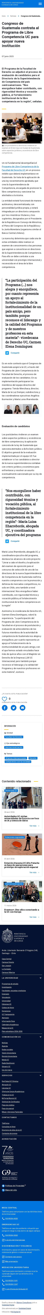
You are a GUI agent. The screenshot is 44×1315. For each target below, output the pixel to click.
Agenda (5, 1046)
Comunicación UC (11, 1037)
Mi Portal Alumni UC (9, 1098)
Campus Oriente (8, 962)
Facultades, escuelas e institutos (14, 991)
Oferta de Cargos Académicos (13, 1091)
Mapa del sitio (9, 1190)
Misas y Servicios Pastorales (12, 1112)
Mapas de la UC (7, 1028)
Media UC (5, 1060)
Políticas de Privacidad (13, 1185)
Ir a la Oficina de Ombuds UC (16, 1289)
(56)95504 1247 (11, 1284)
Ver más (35, 826)
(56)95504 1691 (11, 1280)
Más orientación (11, 1261)
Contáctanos (9, 1117)
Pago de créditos (8, 1105)
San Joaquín (6, 966)
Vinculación (6, 997)
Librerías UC (6, 1088)
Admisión (5, 1018)
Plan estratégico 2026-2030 (12, 1031)
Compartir (15, 353)
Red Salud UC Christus (10, 1081)
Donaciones (6, 1011)
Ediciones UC (6, 1004)
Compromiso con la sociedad (18, 762)
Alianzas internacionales (16, 758)
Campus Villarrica (8, 972)
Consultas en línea (8, 1127)
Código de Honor (8, 1008)
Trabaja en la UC (8, 1095)
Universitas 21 (11, 791)
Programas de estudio (10, 984)
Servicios (7, 1075)
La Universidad (10, 978)
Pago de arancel (8, 1108)
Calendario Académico (10, 1025)
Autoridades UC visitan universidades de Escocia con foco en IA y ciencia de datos (21, 818)
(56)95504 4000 (11, 1218)
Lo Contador (6, 969)
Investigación (7, 987)
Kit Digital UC (16, 1312)
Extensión (5, 994)
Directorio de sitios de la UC (12, 1130)
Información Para (8, 1021)
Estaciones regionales (14, 837)
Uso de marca (7, 1070)
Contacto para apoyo (13, 1257)
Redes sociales (7, 1050)
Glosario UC (6, 1067)
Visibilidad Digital (8, 1305)
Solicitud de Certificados (11, 1102)
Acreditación (9, 1139)
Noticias (13, 16)
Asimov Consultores (24, 1303)
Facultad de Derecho (13, 737)
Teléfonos (5, 1123)
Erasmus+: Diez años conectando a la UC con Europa (21, 911)
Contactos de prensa (9, 1133)
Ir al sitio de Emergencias (15, 1240)
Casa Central (6, 959)
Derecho (32, 758)
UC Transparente (8, 1014)
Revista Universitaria (9, 1056)
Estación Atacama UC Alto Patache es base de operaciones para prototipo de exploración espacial (21, 865)
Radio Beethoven (8, 1063)
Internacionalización (13, 747)
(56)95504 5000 (11, 1235)
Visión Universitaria (9, 1053)
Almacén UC (6, 1085)
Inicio (4, 16)
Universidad (6, 1001)
